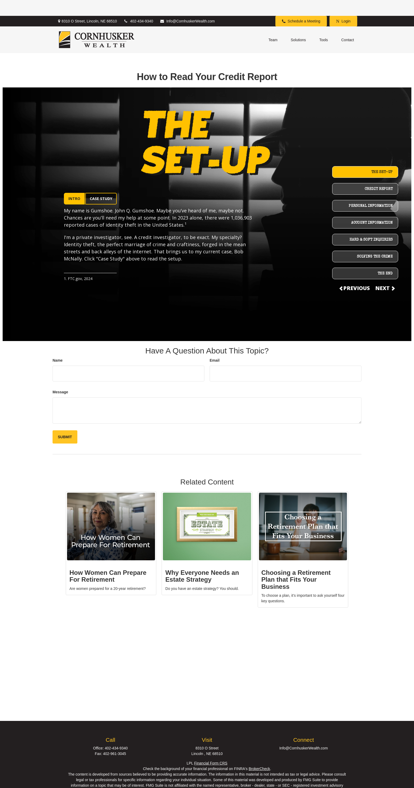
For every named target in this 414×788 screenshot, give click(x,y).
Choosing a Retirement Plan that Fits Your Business (296, 563)
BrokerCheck (259, 753)
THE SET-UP (382, 156)
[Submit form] (65, 421)
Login (343, 5)
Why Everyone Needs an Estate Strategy (202, 560)
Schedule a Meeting (301, 5)
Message (60, 376)
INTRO (74, 182)
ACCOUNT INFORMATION (372, 207)
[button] (273, 24)
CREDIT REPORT (379, 173)
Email (214, 344)
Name (58, 344)
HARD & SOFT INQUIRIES (371, 224)
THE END (385, 258)
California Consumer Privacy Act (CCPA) (243, 780)
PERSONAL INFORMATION (371, 190)
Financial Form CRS (210, 747)
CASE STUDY (101, 182)
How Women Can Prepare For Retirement (108, 560)
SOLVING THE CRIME (375, 241)
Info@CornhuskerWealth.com (187, 5)
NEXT (384, 272)
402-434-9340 (138, 5)
